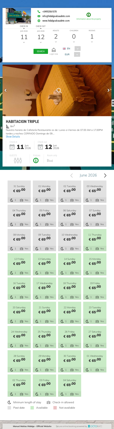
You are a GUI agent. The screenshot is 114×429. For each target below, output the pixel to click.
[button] (41, 51)
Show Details (13, 136)
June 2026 (88, 175)
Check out (40, 26)
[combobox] (73, 48)
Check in (24, 26)
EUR (67, 54)
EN (68, 48)
